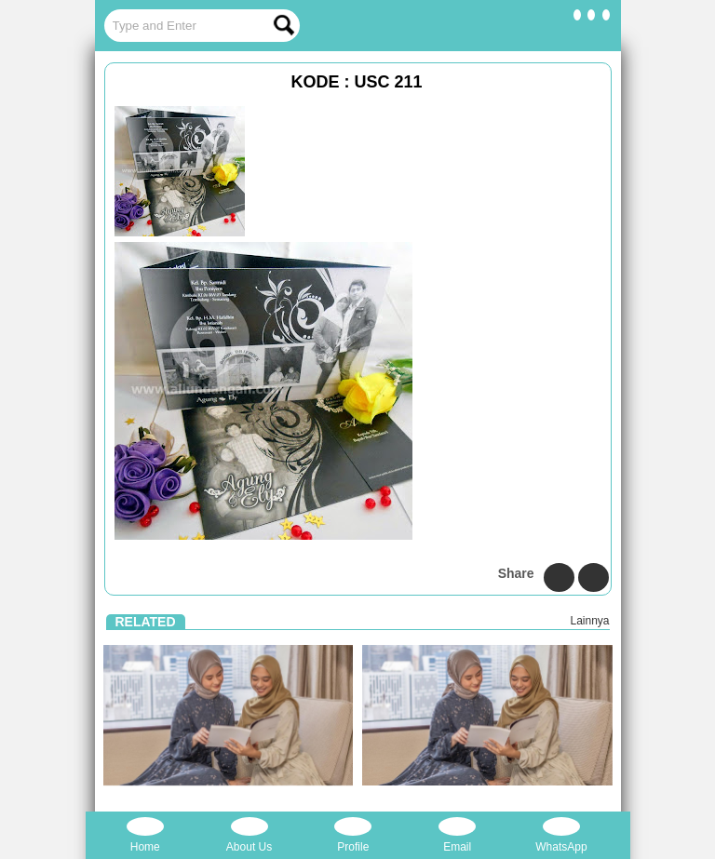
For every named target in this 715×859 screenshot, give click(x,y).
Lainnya (589, 620)
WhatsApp (561, 835)
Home (145, 835)
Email (457, 835)
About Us (249, 835)
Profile (352, 835)
